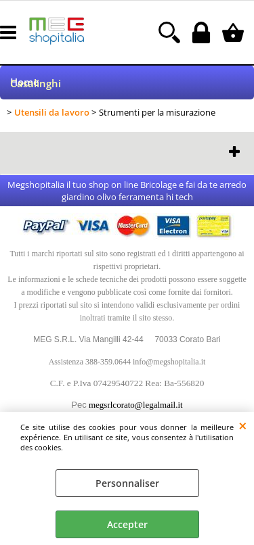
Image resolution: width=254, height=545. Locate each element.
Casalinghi (35, 83)
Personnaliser (127, 483)
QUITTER (242, 425)
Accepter (127, 524)
